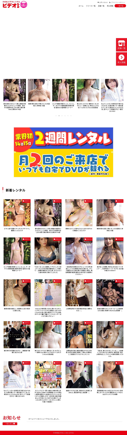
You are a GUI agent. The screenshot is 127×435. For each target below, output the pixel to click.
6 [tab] (71, 116)
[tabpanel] (15, 94)
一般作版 (120, 6)
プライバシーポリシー (117, 2)
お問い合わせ (103, 2)
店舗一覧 (101, 6)
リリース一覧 (91, 6)
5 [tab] (68, 116)
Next (112, 152)
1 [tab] (56, 116)
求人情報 (110, 6)
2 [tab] (59, 116)
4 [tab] (65, 116)
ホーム (81, 6)
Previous (15, 152)
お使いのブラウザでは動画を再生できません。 (63, 40)
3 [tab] (62, 116)
